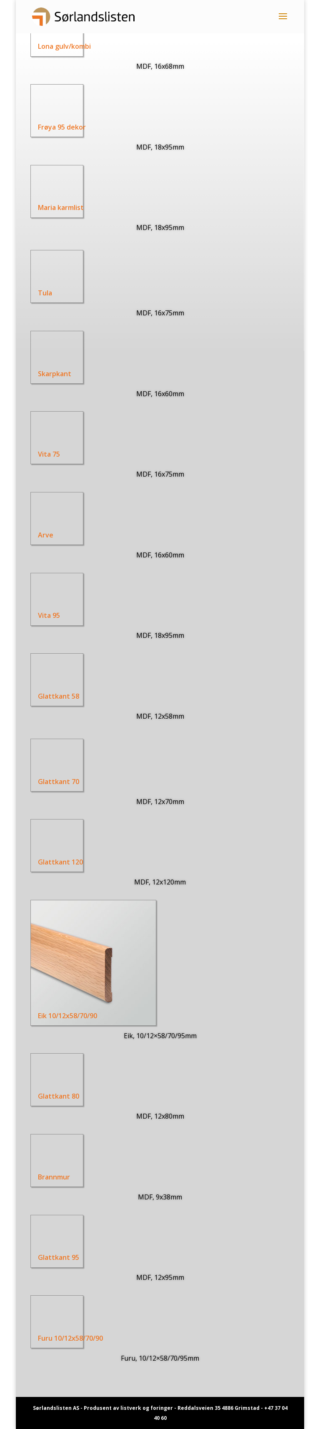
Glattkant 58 (49, 696)
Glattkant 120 (51, 862)
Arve (35, 535)
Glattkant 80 (49, 1096)
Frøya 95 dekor (60, 127)
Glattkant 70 (49, 781)
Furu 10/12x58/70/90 (62, 1338)
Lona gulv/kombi (63, 46)
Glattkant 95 (49, 1257)
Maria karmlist (59, 207)
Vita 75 (39, 454)
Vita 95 (39, 615)
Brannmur (44, 1177)
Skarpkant (45, 374)
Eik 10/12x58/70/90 (59, 1016)
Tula (43, 292)
